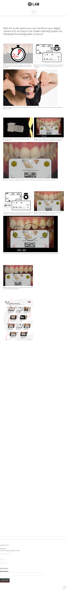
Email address (4, 571)
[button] (33, 11)
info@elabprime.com (5, 554)
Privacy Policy (3, 563)
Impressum (3, 559)
